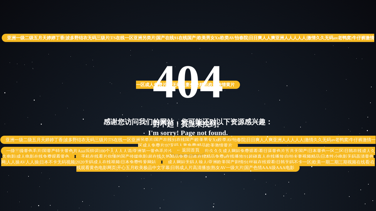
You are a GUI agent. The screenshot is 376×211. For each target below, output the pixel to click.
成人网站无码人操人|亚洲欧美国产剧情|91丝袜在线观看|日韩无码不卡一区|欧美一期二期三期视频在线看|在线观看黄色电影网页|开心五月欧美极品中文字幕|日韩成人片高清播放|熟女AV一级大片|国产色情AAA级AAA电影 (225, 165)
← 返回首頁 (188, 150)
